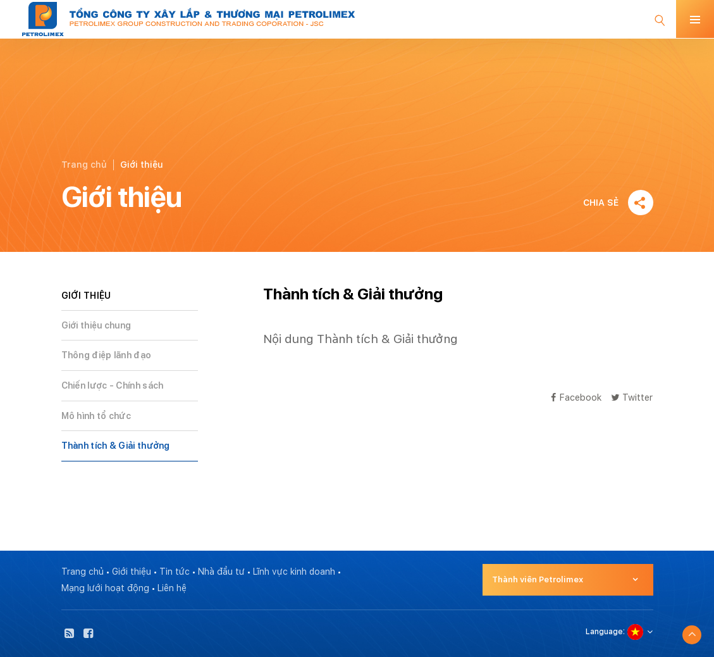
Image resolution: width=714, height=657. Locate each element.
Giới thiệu (131, 571)
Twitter (632, 397)
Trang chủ (84, 165)
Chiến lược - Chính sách (112, 385)
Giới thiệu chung (96, 325)
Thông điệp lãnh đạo (106, 355)
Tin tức (174, 571)
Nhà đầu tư (221, 571)
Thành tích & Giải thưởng (115, 446)
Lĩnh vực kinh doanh (294, 571)
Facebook (576, 397)
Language (604, 631)
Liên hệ (172, 588)
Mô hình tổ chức (96, 416)
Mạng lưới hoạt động (105, 588)
